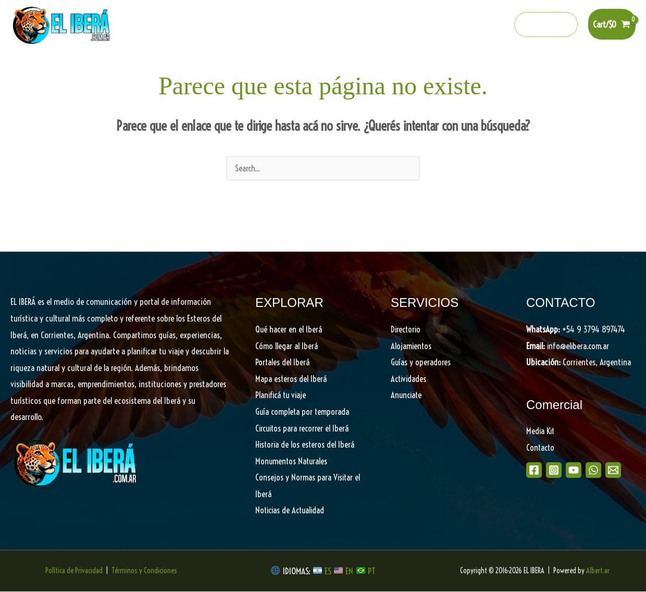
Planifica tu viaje (407, 68)
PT (372, 571)
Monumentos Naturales (292, 461)
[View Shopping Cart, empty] (612, 24)
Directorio (472, 68)
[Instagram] (432, 25)
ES (329, 571)
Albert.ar (598, 571)
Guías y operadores (421, 362)
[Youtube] (454, 25)
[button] (546, 24)
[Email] (628, 470)
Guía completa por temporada (303, 411)
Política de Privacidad (74, 571)
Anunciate (407, 395)
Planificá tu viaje (281, 395)
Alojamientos (412, 346)
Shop (558, 68)
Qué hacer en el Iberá (154, 68)
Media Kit (541, 431)
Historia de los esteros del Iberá (305, 444)
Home (89, 68)
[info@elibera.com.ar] (499, 25)
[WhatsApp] (604, 470)
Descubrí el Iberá (325, 68)
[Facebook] (409, 25)
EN (349, 571)
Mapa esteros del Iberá (291, 379)
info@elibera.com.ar (579, 346)
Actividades (409, 379)
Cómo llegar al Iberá (286, 346)
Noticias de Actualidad (291, 510)
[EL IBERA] (62, 23)
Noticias (519, 68)
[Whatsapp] (476, 25)
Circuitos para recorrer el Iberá (303, 428)
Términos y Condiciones (144, 571)
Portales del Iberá (243, 68)
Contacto (541, 447)
